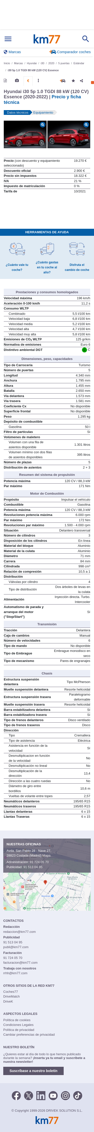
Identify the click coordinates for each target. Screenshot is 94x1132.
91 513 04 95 (32, 867)
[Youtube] (53, 1095)
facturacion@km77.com (20, 962)
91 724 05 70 (39, 862)
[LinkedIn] (40, 1095)
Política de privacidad (18, 1030)
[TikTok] (77, 1095)
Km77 (46, 38)
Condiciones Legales (18, 1025)
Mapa (46, 855)
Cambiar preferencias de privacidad (29, 1034)
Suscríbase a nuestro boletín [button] (33, 1071)
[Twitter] (28, 1095)
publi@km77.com (16, 947)
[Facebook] (16, 1095)
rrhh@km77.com (15, 973)
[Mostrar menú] (8, 39)
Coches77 (10, 992)
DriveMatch (11, 996)
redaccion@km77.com (19, 932)
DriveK (8, 1001)
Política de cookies (16, 1020)
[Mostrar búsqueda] (85, 38)
